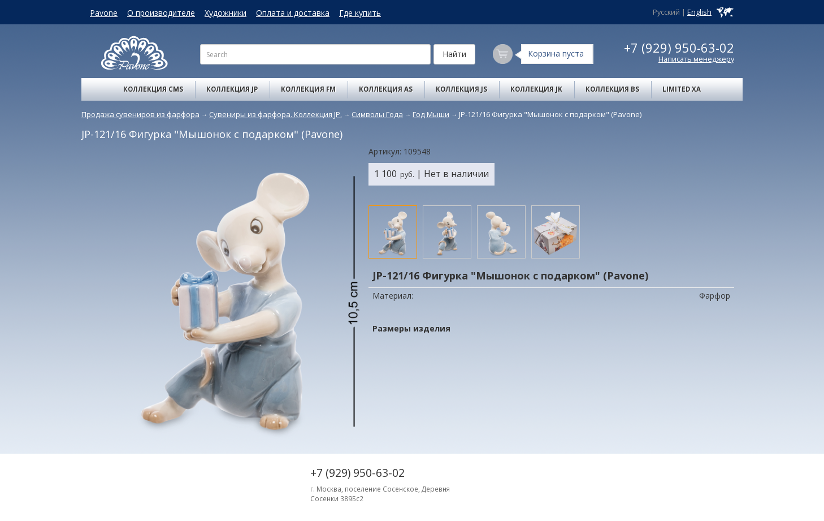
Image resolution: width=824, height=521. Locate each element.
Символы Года (377, 114)
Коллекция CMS (153, 89)
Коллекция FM (308, 89)
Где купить (360, 12)
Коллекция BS (612, 89)
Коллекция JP (232, 89)
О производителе (161, 12)
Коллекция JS (461, 89)
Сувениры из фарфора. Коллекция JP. (275, 114)
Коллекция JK (536, 89)
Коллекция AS (386, 89)
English (699, 12)
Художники (225, 12)
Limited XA (681, 89)
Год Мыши (431, 114)
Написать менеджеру (696, 59)
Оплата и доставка (292, 12)
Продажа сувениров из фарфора (140, 114)
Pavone (104, 12)
